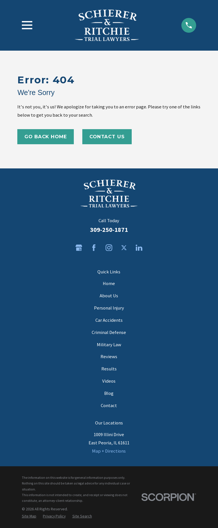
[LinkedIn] (139, 247)
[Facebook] (94, 247)
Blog (109, 393)
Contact (109, 406)
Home (109, 283)
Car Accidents (109, 320)
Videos (109, 381)
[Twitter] (124, 247)
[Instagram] (109, 247)
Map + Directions (109, 451)
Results (109, 369)
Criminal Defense (109, 332)
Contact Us (106, 136)
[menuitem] (29, 516)
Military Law (109, 345)
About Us (109, 296)
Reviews (108, 357)
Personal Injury (109, 308)
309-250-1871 (109, 230)
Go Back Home (45, 136)
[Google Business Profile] (79, 247)
